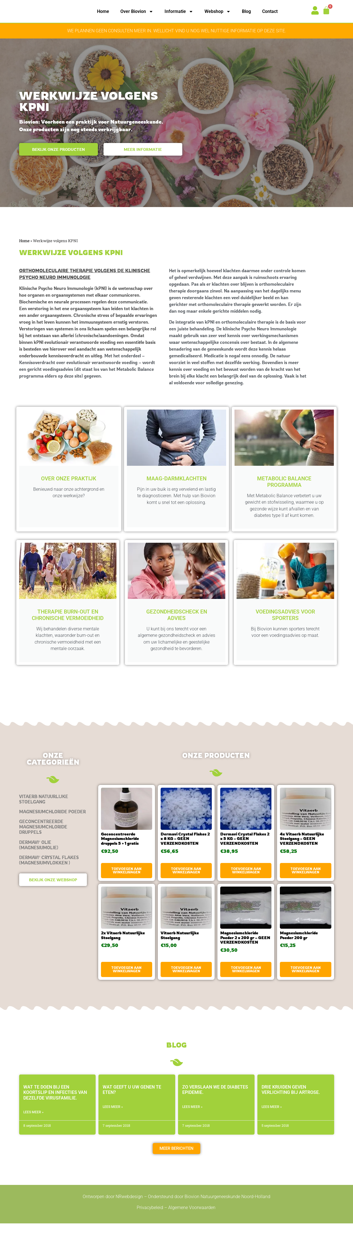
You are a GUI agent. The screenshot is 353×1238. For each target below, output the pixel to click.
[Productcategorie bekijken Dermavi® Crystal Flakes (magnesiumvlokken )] (53, 874)
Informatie (179, 11)
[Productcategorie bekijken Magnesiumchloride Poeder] (53, 826)
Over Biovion (136, 11)
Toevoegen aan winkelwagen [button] (126, 885)
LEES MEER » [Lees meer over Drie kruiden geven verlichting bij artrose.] (272, 1121)
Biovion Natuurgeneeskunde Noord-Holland (227, 1211)
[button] (176, 1163)
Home (103, 11)
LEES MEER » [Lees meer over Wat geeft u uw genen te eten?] (113, 1121)
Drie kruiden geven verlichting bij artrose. (291, 1104)
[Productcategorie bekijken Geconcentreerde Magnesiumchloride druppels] (53, 841)
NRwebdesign (129, 1211)
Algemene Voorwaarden (192, 1222)
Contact (270, 11)
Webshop (217, 11)
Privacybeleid (150, 1222)
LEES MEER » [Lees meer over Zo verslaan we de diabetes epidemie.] (192, 1121)
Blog (246, 11)
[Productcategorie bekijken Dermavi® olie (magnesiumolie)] (53, 859)
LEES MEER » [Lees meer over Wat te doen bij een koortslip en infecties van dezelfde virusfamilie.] (33, 1126)
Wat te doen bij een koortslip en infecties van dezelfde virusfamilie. (55, 1107)
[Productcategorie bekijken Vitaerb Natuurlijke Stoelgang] (53, 813)
